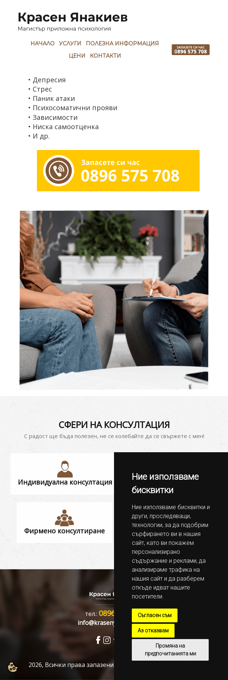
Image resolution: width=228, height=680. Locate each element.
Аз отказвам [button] (153, 630)
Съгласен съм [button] (155, 615)
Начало (42, 43)
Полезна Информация (122, 43)
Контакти (105, 55)
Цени (77, 55)
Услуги (70, 43)
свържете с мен (182, 436)
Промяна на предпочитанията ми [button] (170, 650)
